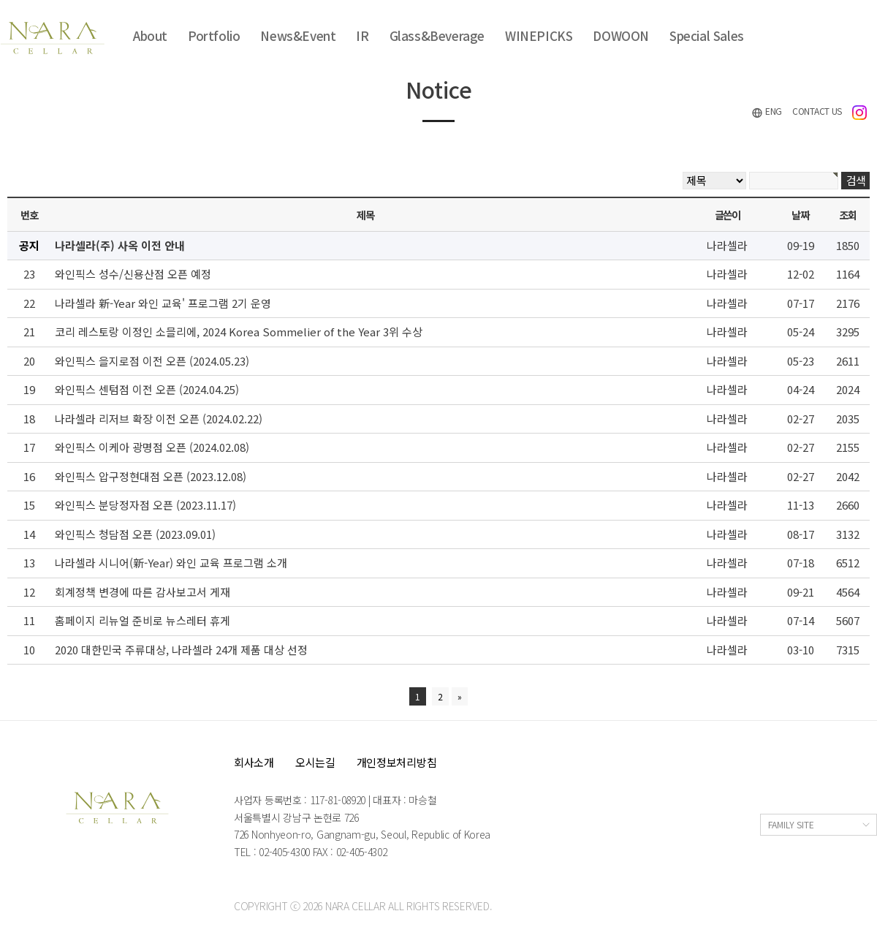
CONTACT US (817, 111)
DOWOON (621, 35)
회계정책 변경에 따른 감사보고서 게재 (142, 592)
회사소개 (254, 762)
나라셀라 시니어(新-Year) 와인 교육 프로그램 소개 (171, 562)
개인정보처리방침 (397, 762)
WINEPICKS (538, 35)
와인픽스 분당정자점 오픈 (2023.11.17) (145, 505)
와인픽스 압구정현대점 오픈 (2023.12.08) (150, 476)
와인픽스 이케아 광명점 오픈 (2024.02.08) (152, 447)
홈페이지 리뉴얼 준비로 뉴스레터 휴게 (142, 620)
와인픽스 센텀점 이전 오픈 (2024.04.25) (147, 389)
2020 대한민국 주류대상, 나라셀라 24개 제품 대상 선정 (181, 649)
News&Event (297, 35)
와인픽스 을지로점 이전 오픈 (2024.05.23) (152, 360)
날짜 (799, 214)
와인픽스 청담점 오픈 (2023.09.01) (135, 534)
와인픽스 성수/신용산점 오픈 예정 (133, 273)
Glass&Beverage (437, 35)
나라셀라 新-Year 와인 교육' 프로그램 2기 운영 (163, 303)
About (150, 35)
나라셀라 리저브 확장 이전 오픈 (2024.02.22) (158, 418)
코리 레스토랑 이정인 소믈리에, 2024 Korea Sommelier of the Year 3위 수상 (238, 331)
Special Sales (706, 35)
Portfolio (214, 35)
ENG (766, 111)
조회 (847, 214)
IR (362, 35)
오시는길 (315, 762)
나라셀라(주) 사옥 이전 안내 (120, 245)
